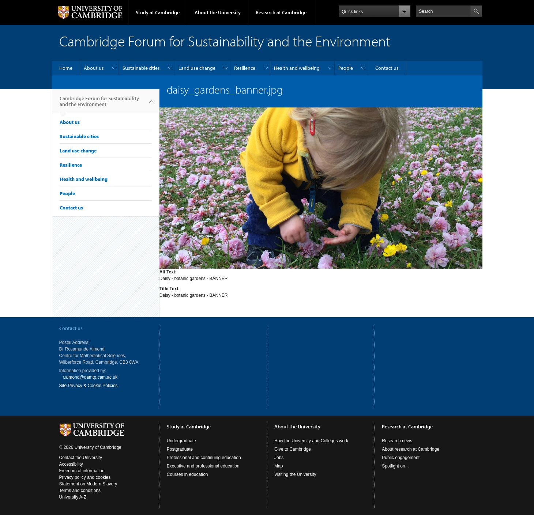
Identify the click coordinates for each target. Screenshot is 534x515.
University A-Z (73, 497)
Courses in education (187, 474)
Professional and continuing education (204, 457)
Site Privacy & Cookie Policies (88, 385)
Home (65, 68)
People (345, 68)
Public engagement (401, 457)
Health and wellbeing (297, 68)
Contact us (387, 68)
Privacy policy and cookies (85, 477)
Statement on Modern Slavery (88, 483)
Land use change (196, 68)
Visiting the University (295, 474)
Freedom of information (82, 470)
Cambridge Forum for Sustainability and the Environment (99, 104)
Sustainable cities (141, 68)
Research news (397, 440)
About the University (218, 12)
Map (278, 466)
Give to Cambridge (292, 449)
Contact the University (80, 457)
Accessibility (71, 464)
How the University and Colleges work (311, 440)
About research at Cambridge (410, 449)
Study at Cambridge (158, 12)
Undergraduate (181, 440)
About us (94, 68)
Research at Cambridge (281, 12)
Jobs (278, 457)
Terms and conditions (80, 490)
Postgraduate (180, 449)
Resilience (244, 68)
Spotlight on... (395, 466)
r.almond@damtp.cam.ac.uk (90, 377)
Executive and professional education (203, 466)
